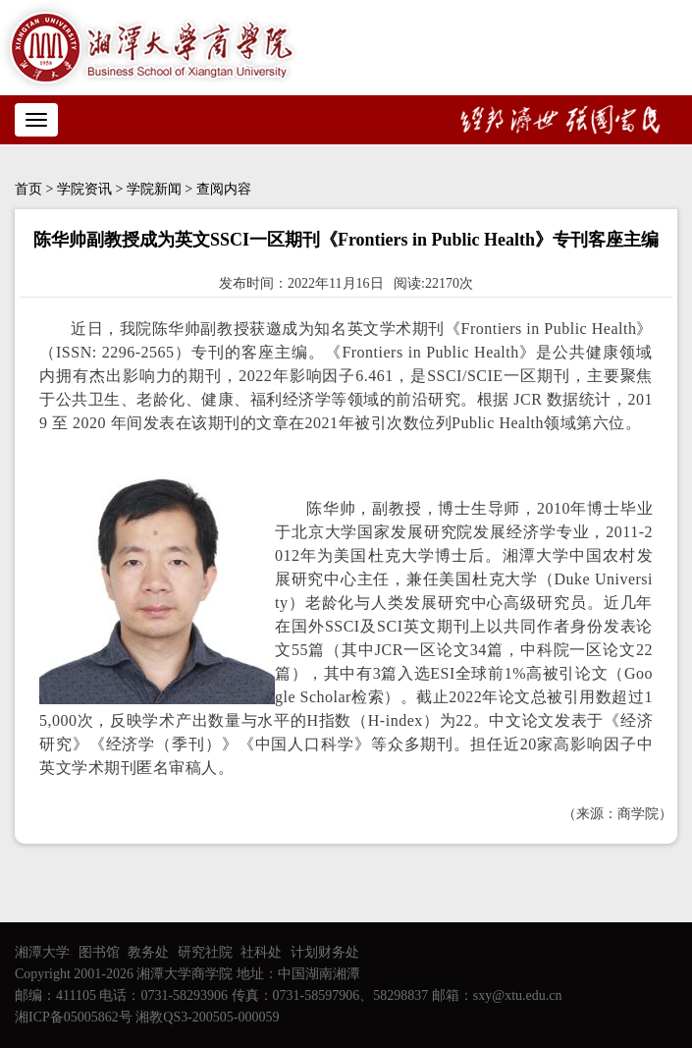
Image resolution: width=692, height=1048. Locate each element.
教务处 (148, 952)
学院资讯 (84, 189)
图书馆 (99, 952)
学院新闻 (154, 189)
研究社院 (205, 952)
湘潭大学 (42, 952)
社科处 (261, 952)
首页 (28, 189)
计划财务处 (325, 952)
